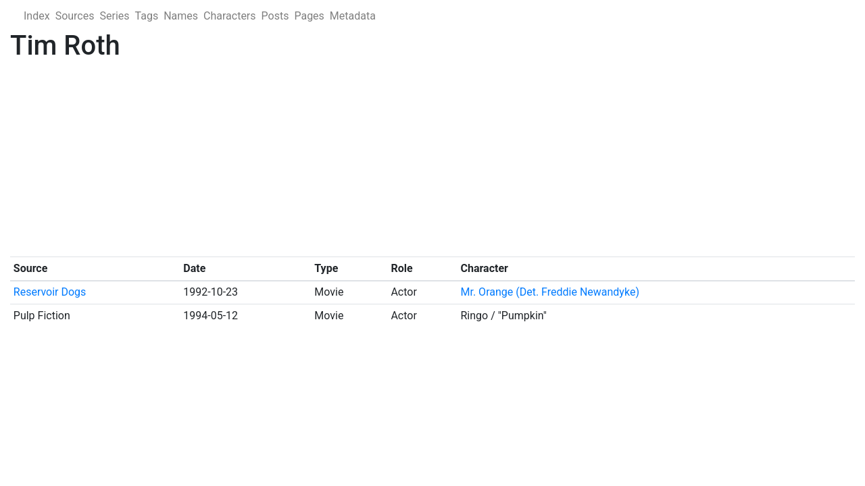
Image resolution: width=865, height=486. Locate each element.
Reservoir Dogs (50, 292)
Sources (75, 15)
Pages (309, 15)
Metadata (353, 15)
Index (37, 15)
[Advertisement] (415, 162)
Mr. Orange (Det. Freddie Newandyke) (550, 292)
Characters (229, 15)
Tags (147, 15)
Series (114, 15)
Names (181, 15)
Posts (275, 15)
